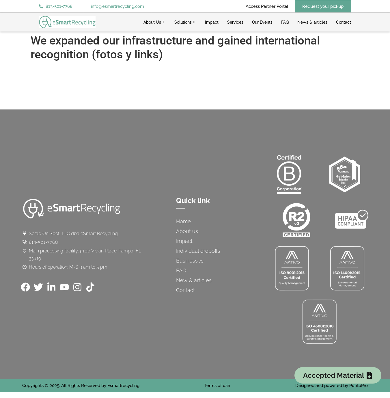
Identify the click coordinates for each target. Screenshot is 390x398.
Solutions (184, 22)
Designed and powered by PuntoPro (331, 385)
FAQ (285, 22)
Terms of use (217, 385)
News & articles (312, 22)
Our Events (262, 22)
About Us (153, 22)
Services (235, 22)
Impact (212, 22)
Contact (343, 22)
